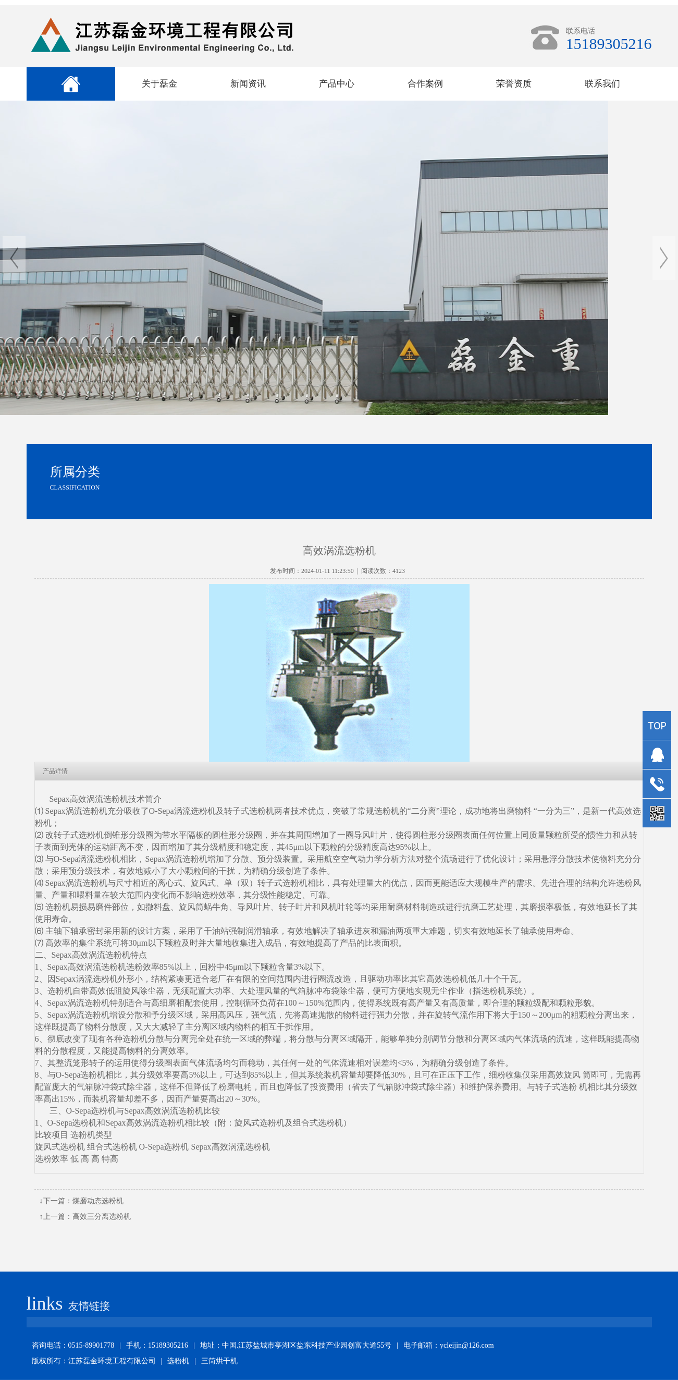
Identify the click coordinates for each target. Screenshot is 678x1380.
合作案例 (425, 84)
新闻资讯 (248, 84)
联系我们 (602, 84)
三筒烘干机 (219, 1361)
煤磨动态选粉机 (98, 1201)
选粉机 (178, 1361)
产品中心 (336, 84)
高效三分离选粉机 (101, 1216)
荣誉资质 (514, 84)
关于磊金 (159, 84)
